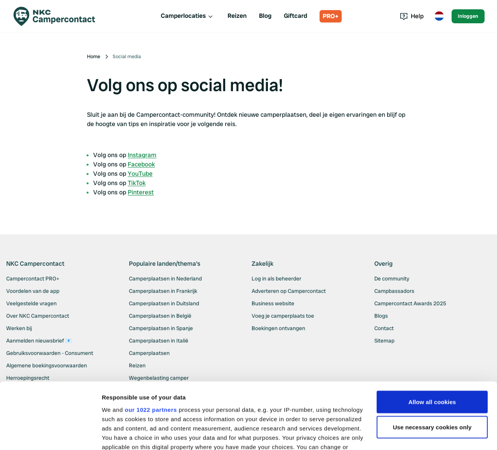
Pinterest (141, 192)
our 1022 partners (151, 349)
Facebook (141, 164)
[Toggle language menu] (439, 16)
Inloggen (468, 16)
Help (412, 16)
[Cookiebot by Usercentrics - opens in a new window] (50, 435)
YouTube (140, 174)
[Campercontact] (59, 16)
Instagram (142, 155)
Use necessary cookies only (432, 366)
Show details (120, 434)
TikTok (137, 183)
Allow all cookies (432, 341)
